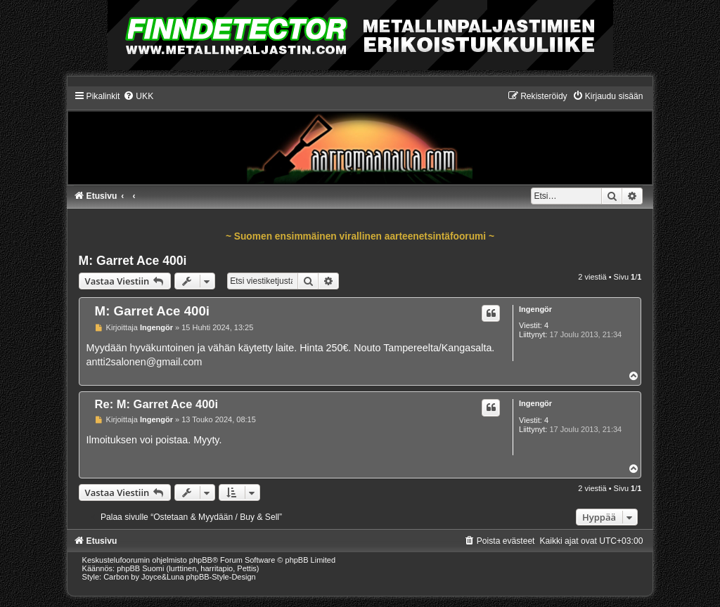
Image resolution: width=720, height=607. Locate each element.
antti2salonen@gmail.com (144, 361)
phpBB (200, 560)
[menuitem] (138, 96)
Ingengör (535, 309)
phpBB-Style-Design (221, 577)
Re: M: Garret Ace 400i (156, 404)
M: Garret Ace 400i (133, 261)
